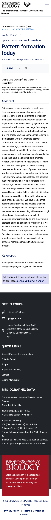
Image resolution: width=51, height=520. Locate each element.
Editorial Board (9, 359)
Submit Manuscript (10, 380)
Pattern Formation (30, 40)
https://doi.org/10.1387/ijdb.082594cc (18, 29)
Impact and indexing (11, 369)
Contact (5, 374)
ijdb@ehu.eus (14, 318)
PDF (9, 68)
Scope (5, 364)
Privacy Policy (11, 511)
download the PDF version (30, 281)
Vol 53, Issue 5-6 (11, 35)
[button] (19, 68)
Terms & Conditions (34, 511)
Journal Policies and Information (17, 354)
